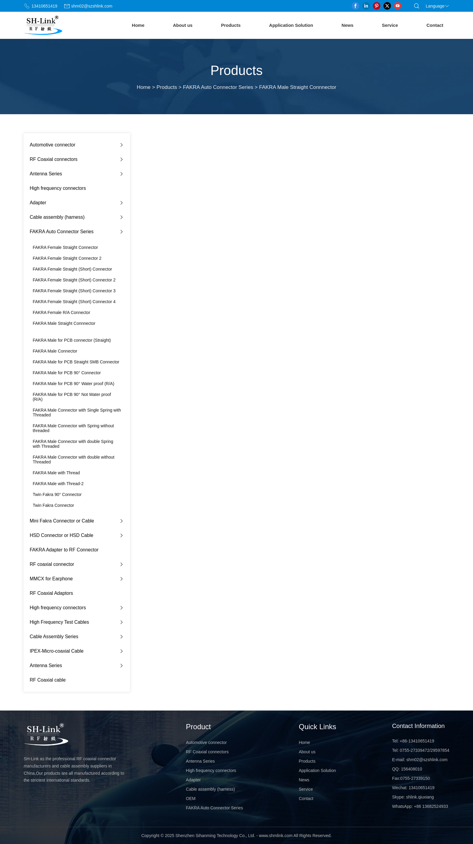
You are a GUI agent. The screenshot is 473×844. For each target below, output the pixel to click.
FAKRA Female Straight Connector (65, 247)
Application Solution (291, 25)
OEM (190, 798)
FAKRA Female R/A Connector (61, 312)
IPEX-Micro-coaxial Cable (57, 651)
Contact (435, 25)
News (347, 25)
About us (182, 25)
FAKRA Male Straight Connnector (64, 323)
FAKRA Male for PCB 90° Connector (67, 372)
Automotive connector (52, 144)
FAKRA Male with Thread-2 (58, 483)
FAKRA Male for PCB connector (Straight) (72, 340)
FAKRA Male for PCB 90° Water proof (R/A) (73, 383)
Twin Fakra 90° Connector (57, 494)
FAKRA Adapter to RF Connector (64, 549)
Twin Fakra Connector (53, 505)
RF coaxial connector (52, 564)
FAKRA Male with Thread (56, 472)
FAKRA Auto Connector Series (218, 87)
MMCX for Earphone (51, 578)
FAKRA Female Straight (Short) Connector (72, 269)
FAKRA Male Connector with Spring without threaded (73, 428)
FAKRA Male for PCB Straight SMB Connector (76, 361)
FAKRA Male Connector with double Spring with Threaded (73, 444)
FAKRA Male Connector (55, 351)
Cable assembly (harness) (57, 217)
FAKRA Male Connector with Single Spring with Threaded (77, 412)
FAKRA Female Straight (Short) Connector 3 (74, 290)
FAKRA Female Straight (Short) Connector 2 (74, 280)
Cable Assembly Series (54, 636)
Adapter (38, 202)
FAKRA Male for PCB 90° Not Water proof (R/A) (72, 397)
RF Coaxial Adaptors (51, 593)
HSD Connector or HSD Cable (61, 535)
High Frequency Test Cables (59, 622)
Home (138, 25)
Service (390, 25)
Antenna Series (46, 173)
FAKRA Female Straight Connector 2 (67, 258)
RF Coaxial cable (47, 679)
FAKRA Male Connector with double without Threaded (73, 459)
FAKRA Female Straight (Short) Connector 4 (74, 301)
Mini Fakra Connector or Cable (62, 520)
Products (231, 25)
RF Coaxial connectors (54, 159)
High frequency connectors (58, 188)
